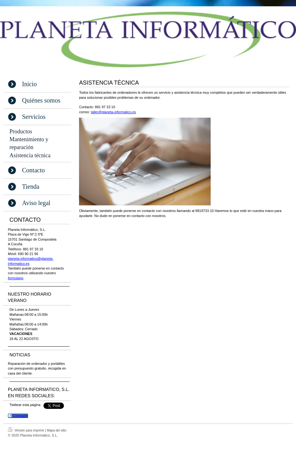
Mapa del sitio (56, 430)
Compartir (18, 416)
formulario (15, 278)
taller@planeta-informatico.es (113, 112)
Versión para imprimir (26, 429)
